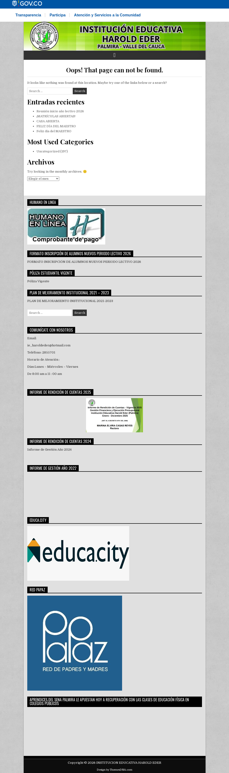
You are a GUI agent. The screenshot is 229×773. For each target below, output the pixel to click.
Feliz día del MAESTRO (54, 131)
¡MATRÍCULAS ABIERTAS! (56, 116)
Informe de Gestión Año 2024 (49, 449)
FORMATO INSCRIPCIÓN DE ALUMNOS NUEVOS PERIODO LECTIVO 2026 (84, 262)
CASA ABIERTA (48, 121)
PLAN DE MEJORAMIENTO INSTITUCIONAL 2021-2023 (70, 301)
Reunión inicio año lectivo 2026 (60, 111)
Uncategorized (48, 151)
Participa (58, 15)
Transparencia (28, 15)
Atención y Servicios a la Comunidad (107, 15)
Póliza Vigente (38, 281)
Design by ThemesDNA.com (114, 769)
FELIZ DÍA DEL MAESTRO (56, 126)
